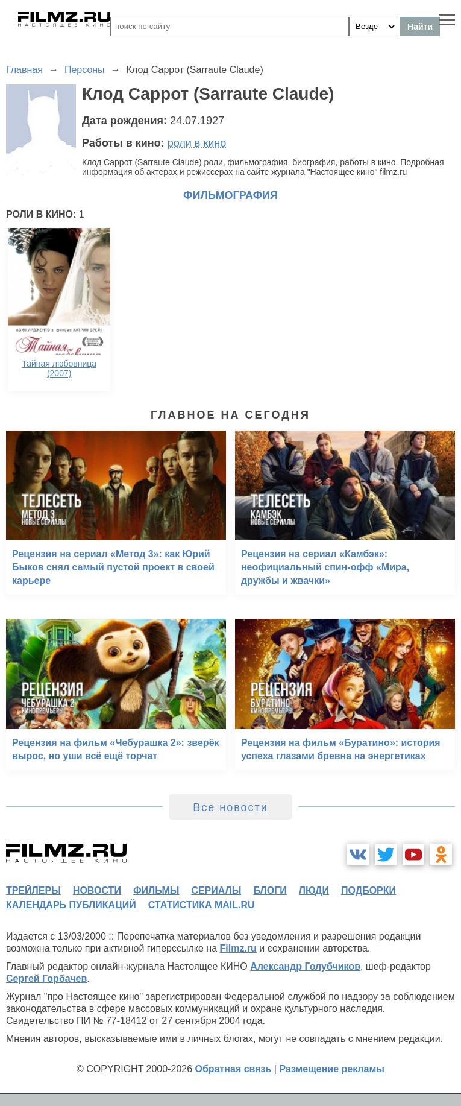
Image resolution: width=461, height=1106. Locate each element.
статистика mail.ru (201, 905)
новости (97, 890)
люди (314, 890)
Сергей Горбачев (46, 978)
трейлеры (33, 890)
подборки (368, 890)
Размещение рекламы (331, 1069)
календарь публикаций (71, 905)
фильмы (156, 890)
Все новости (230, 807)
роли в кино (197, 143)
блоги (269, 890)
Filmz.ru (238, 948)
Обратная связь (233, 1069)
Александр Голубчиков (305, 966)
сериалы (216, 890)
